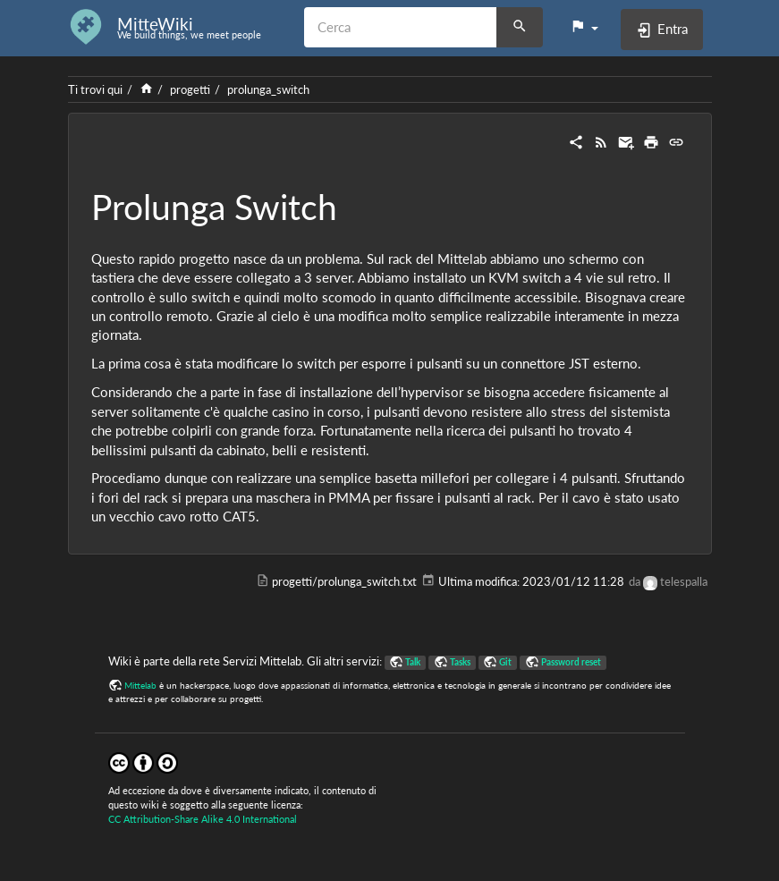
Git (505, 662)
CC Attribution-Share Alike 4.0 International (202, 819)
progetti (190, 89)
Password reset (571, 662)
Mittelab (140, 685)
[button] (584, 27)
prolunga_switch (268, 89)
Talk (412, 662)
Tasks (460, 662)
